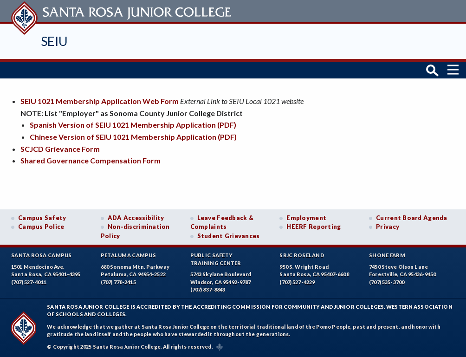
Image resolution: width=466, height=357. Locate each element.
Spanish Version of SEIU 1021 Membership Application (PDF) (133, 124)
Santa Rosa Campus (41, 255)
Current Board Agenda (411, 217)
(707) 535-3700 (386, 282)
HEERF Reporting (313, 226)
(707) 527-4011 (28, 282)
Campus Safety (42, 217)
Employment (306, 217)
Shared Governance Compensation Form (90, 160)
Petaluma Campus (128, 255)
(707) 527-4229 (297, 282)
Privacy (387, 226)
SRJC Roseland (301, 255)
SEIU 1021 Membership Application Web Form (99, 101)
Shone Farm (387, 255)
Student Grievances (228, 236)
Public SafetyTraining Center (215, 259)
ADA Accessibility (136, 217)
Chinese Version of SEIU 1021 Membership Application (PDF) (133, 136)
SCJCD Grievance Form (60, 148)
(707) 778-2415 (118, 282)
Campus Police (41, 226)
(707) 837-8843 (208, 289)
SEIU (54, 41)
